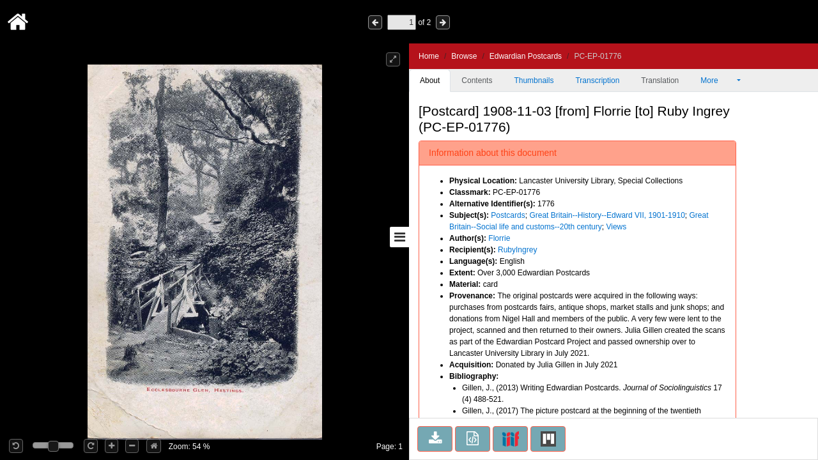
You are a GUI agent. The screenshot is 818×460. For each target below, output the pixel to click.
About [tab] (430, 80)
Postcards (508, 215)
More (717, 80)
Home (429, 56)
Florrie (499, 238)
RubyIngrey (517, 249)
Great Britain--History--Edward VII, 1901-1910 (606, 215)
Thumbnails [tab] (533, 80)
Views (616, 226)
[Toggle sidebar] (399, 237)
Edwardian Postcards (526, 56)
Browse (464, 56)
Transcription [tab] (597, 80)
